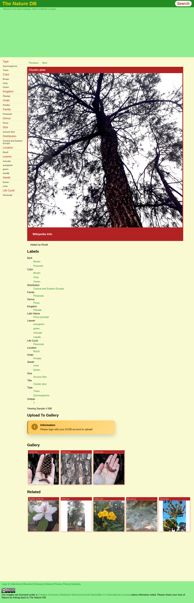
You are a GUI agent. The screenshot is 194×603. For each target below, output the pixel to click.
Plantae (6, 96)
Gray (5, 83)
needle (6, 173)
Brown (6, 79)
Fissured (38, 266)
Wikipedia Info (42, 234)
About (49, 584)
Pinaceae (7, 114)
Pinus (5, 123)
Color (6, 74)
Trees (5, 70)
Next (44, 63)
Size (5, 127)
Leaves (7, 156)
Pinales (6, 105)
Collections (16, 584)
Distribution (9, 136)
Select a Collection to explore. (44, 9)
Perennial (7, 195)
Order (6, 100)
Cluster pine (39, 384)
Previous (33, 63)
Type (6, 61)
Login (5, 584)
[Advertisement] (98, 33)
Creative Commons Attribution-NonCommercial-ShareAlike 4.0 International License (84, 594)
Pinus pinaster (41, 317)
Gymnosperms (10, 66)
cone (5, 186)
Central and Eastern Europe (13, 142)
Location (8, 147)
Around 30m (9, 132)
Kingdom (8, 91)
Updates (76, 584)
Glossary (39, 584)
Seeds (7, 177)
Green (6, 87)
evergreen (8, 165)
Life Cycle (9, 190)
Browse (28, 584)
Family (7, 109)
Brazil (5, 152)
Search (183, 3)
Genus (7, 118)
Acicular (7, 161)
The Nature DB (19, 3)
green (5, 169)
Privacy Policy (62, 584)
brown (6, 182)
